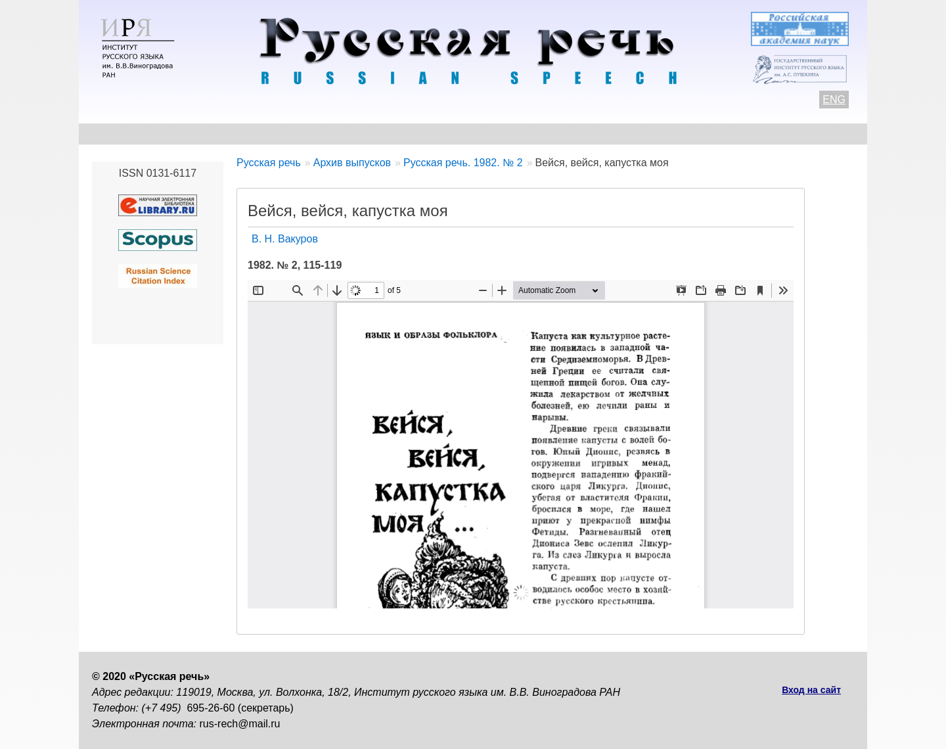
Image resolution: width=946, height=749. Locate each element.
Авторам (272, 133)
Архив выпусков (466, 133)
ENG (833, 99)
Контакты (198, 133)
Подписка (712, 133)
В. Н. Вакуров (285, 238)
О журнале (119, 133)
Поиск (779, 133)
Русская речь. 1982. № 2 (463, 162)
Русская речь (268, 162)
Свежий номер (359, 133)
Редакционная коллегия (598, 133)
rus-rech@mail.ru (240, 723)
